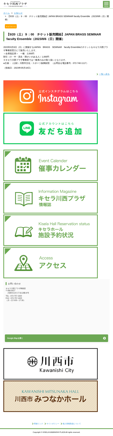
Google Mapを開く (15, 338)
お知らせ (18, 13)
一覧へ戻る (104, 74)
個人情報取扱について (72, 424)
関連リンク (38, 424)
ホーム (6, 13)
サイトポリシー (52, 424)
